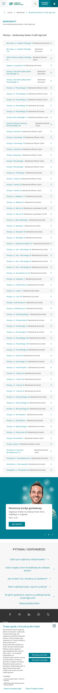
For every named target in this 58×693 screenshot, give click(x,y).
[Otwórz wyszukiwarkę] (35, 3)
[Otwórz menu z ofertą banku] (3, 3)
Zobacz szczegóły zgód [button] (12, 689)
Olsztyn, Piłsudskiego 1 (28, 161)
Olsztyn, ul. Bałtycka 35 (28, 202)
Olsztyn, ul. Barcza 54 (28, 208)
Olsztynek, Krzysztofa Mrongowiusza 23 (28, 451)
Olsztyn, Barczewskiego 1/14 (28, 117)
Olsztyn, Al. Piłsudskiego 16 (28, 94)
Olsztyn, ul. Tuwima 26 (28, 373)
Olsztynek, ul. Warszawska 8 (28, 464)
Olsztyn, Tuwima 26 (28, 179)
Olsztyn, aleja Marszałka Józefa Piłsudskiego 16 (28, 72)
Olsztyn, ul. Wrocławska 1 (28, 414)
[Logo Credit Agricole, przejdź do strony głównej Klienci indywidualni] (16, 4)
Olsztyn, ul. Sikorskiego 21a (28, 361)
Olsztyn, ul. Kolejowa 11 (28, 279)
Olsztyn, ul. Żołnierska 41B (28, 432)
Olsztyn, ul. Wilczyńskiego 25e (28, 397)
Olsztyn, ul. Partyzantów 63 (28, 320)
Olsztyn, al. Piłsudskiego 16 (28, 88)
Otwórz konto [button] (44, 3)
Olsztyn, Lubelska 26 (28, 149)
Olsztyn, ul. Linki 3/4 (28, 296)
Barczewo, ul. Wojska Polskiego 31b (28, 50)
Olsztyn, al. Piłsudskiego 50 (28, 105)
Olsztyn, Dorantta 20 (28, 131)
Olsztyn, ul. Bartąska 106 (28, 232)
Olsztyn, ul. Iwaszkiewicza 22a (28, 273)
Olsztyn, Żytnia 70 (28, 444)
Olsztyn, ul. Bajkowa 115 (28, 196)
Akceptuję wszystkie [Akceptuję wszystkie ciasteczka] (39, 655)
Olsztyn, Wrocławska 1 (28, 438)
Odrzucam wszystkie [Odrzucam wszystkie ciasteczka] (40, 660)
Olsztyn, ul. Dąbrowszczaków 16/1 (28, 243)
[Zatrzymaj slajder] (48, 534)
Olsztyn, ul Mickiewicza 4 (28, 302)
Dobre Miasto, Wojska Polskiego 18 (28, 58)
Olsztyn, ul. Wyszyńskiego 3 (28, 426)
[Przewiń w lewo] (5, 12)
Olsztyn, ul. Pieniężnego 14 (28, 326)
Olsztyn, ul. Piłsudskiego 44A (28, 338)
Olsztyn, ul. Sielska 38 (28, 355)
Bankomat (21, 12)
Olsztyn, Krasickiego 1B (28, 137)
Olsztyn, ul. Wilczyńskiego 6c (28, 409)
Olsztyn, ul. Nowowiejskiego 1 (28, 314)
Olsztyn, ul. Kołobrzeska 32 (28, 285)
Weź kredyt (17, 524)
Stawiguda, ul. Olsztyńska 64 (28, 470)
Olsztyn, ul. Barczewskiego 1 (28, 220)
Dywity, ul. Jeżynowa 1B (28, 65)
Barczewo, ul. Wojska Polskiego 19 (28, 43)
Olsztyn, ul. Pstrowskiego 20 (28, 350)
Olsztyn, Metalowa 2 (28, 155)
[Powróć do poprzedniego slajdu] (44, 534)
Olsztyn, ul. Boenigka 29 (28, 238)
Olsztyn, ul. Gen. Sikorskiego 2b (28, 249)
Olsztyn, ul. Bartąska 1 (28, 226)
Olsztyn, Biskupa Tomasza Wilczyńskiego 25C (28, 124)
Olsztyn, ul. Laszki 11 (28, 291)
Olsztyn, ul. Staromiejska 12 (28, 367)
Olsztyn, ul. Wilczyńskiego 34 (28, 403)
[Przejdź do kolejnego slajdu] (52, 534)
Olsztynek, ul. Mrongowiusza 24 (28, 458)
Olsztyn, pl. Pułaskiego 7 (28, 173)
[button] (54, 626)
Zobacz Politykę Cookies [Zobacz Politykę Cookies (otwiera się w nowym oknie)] (34, 689)
